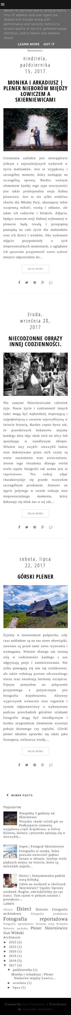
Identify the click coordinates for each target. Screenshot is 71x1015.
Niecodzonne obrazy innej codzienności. (35, 341)
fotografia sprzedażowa (18, 923)
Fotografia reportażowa (35, 919)
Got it (49, 44)
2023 (12, 942)
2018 (12, 960)
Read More (35, 269)
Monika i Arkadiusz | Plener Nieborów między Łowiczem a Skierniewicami (35, 91)
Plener (36, 928)
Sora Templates (34, 1004)
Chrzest (8, 909)
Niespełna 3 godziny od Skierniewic (37, 815)
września (19, 983)
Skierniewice (56, 928)
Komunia (62, 923)
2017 (12, 965)
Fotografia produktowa (49, 913)
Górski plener (35, 576)
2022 (12, 947)
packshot (22, 928)
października (22, 970)
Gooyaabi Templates (38, 1009)
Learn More (29, 44)
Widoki (17, 933)
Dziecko (42, 909)
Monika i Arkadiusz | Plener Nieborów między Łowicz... (33, 976)
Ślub (6, 933)
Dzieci (23, 909)
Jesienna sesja (45, 923)
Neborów (9, 928)
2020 (12, 951)
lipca (16, 987)
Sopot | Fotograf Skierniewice (41, 846)
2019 (12, 956)
